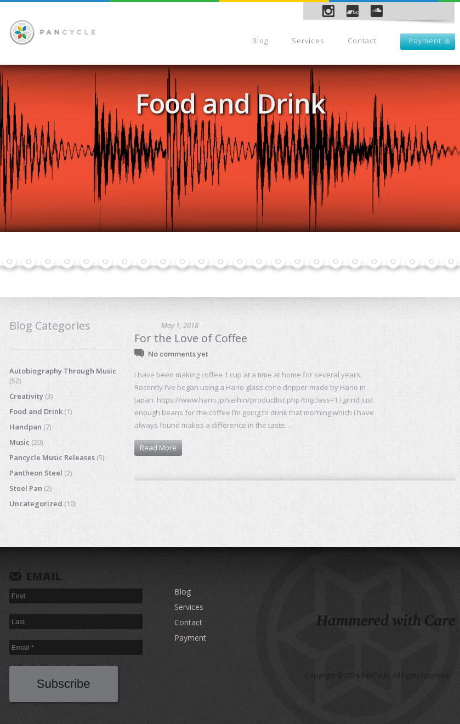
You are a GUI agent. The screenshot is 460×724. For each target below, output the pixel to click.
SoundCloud (377, 11)
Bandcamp (353, 11)
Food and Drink (36, 411)
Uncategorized (36, 503)
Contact (362, 41)
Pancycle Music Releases (52, 457)
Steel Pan (25, 488)
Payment (425, 41)
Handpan (25, 427)
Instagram (328, 11)
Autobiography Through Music (62, 371)
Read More (158, 447)
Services (308, 41)
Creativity (26, 396)
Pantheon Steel (36, 473)
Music (19, 442)
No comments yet (178, 354)
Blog (260, 41)
